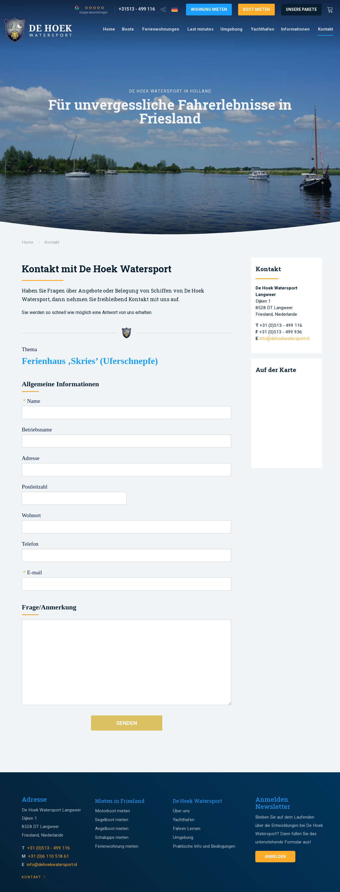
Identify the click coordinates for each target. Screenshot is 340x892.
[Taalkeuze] (174, 9)
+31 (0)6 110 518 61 (48, 856)
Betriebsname (37, 430)
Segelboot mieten (111, 819)
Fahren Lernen (186, 828)
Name (31, 401)
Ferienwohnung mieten (116, 846)
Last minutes (200, 29)
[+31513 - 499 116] (136, 9)
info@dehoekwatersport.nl (284, 338)
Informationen (295, 29)
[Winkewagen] (332, 9)
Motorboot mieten (112, 810)
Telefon (30, 544)
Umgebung (231, 29)
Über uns (181, 810)
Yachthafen (262, 29)
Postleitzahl (35, 487)
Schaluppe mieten (112, 837)
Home (109, 29)
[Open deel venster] (163, 9)
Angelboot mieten (112, 828)
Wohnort (31, 515)
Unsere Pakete (301, 9)
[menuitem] (109, 29)
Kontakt (325, 29)
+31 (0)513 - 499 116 (49, 848)
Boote (128, 29)
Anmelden (275, 856)
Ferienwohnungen (160, 29)
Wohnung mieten (209, 9)
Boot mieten (256, 9)
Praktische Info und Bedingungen (204, 846)
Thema (29, 349)
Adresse (30, 458)
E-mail (32, 572)
